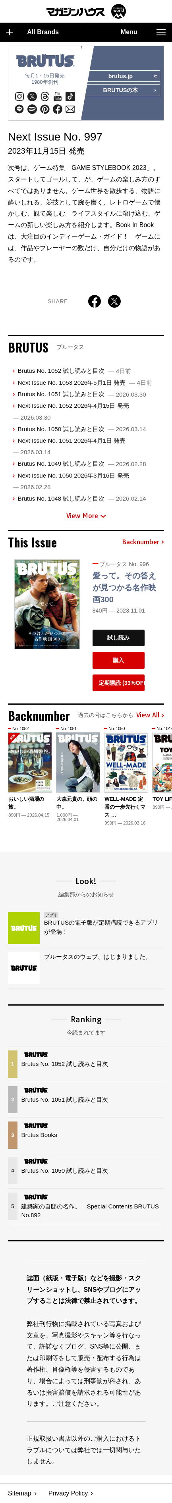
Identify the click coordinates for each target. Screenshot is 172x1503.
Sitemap (19, 1493)
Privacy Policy (68, 1493)
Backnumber (143, 542)
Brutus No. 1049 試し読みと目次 (81, 463)
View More (86, 516)
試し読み (118, 638)
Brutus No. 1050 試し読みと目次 (81, 429)
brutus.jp (132, 76)
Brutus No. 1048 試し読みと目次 (81, 498)
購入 (118, 660)
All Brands (32, 32)
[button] (157, 772)
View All (150, 715)
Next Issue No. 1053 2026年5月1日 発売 (84, 382)
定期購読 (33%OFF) (122, 683)
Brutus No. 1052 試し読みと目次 (74, 371)
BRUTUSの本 (130, 91)
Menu (143, 32)
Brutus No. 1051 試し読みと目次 (81, 394)
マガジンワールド (86, 11)
